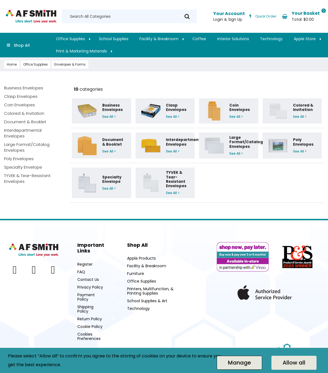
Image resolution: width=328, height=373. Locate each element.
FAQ (81, 272)
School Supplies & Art (147, 301)
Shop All (22, 45)
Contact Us (88, 279)
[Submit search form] (187, 16)
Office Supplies (70, 39)
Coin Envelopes (19, 105)
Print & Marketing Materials (81, 51)
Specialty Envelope (23, 167)
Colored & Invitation (24, 113)
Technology (271, 39)
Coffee (199, 39)
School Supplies (113, 39)
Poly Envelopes (19, 158)
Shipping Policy (85, 309)
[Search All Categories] (129, 16)
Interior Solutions (233, 39)
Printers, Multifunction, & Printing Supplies (150, 291)
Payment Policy (86, 297)
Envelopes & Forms (70, 64)
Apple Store (305, 39)
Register (85, 264)
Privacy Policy (90, 287)
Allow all (294, 362)
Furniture (135, 273)
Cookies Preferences (89, 336)
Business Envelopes (23, 88)
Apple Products (141, 258)
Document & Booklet (25, 122)
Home (12, 64)
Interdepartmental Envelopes (23, 133)
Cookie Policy (89, 326)
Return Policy (89, 319)
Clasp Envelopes (20, 96)
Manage (239, 362)
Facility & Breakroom (158, 39)
